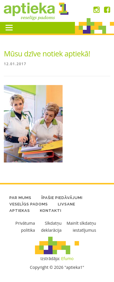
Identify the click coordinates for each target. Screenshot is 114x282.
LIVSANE (66, 204)
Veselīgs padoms (28, 204)
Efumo (67, 258)
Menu (9, 27)
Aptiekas (19, 210)
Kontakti (50, 210)
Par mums (20, 198)
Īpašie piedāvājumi (62, 198)
